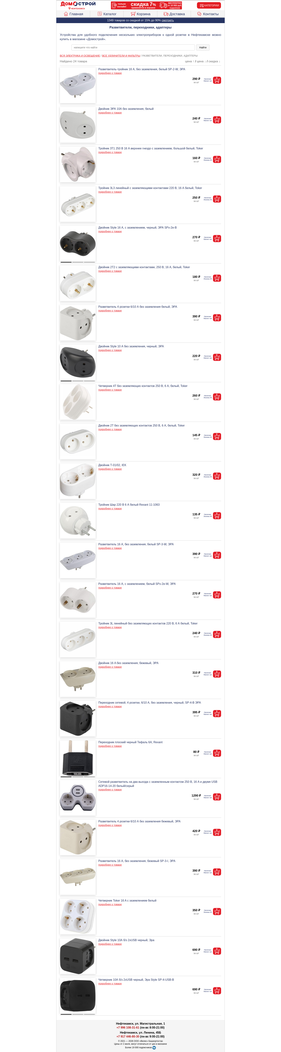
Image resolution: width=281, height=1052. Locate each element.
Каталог (106, 13)
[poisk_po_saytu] (133, 47)
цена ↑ (189, 61)
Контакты (208, 13)
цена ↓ (201, 61)
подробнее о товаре (110, 73)
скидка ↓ (214, 61)
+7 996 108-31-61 (127, 1027)
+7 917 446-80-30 (127, 1036)
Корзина (140, 13)
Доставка (174, 13)
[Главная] (78, 4)
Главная (73, 13)
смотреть (168, 20)
